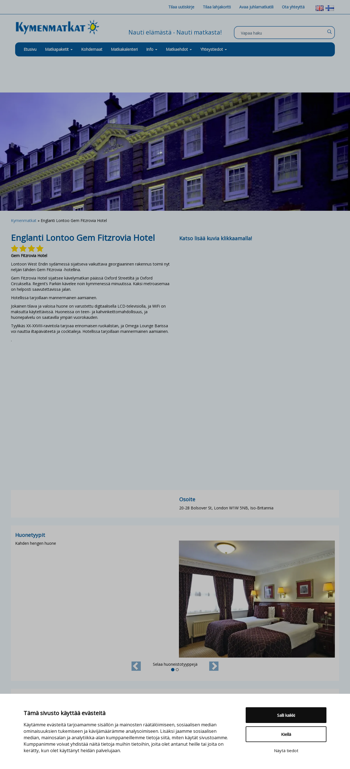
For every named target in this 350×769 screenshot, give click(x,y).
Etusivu (30, 49)
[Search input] (283, 33)
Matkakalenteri (124, 49)
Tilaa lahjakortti (217, 7)
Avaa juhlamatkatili (256, 7)
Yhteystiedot (213, 49)
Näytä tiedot (286, 750)
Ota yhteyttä (293, 7)
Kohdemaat (91, 49)
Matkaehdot (179, 49)
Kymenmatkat (23, 220)
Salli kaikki (286, 715)
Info (151, 49)
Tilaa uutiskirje (181, 7)
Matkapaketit (59, 49)
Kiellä (286, 734)
